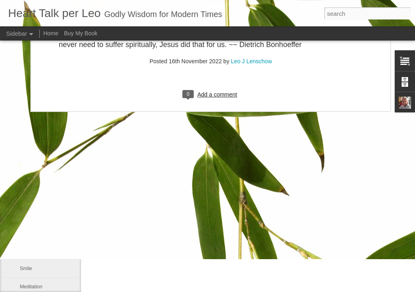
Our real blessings (39, 232)
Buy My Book (80, 33)
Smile (26, 268)
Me (23, 250)
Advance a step (36, 214)
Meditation (31, 287)
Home (50, 33)
